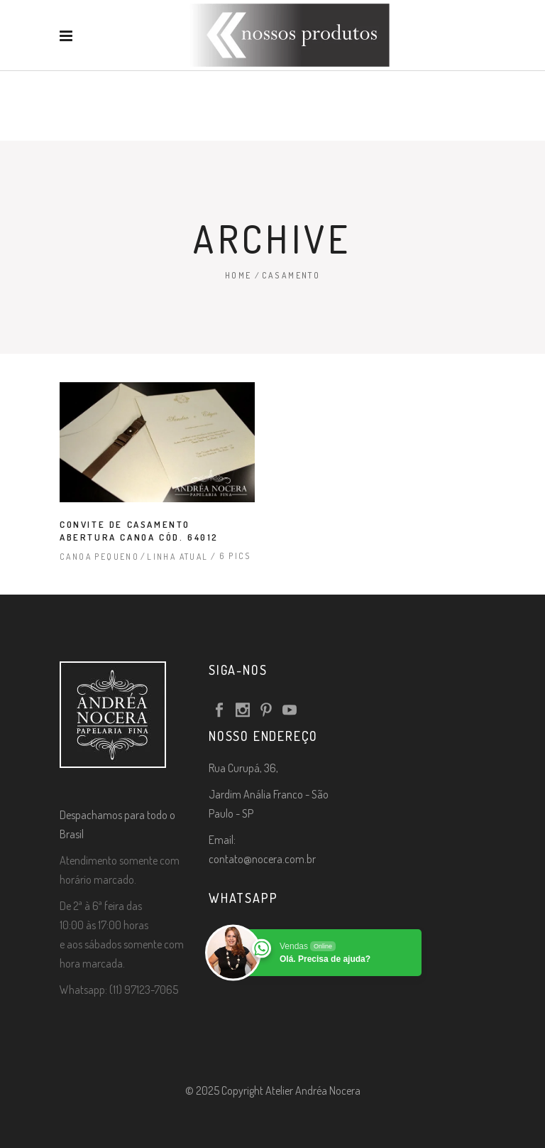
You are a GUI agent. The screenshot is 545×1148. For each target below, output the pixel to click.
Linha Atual (177, 556)
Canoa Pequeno (99, 556)
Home (238, 275)
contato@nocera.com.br (262, 859)
